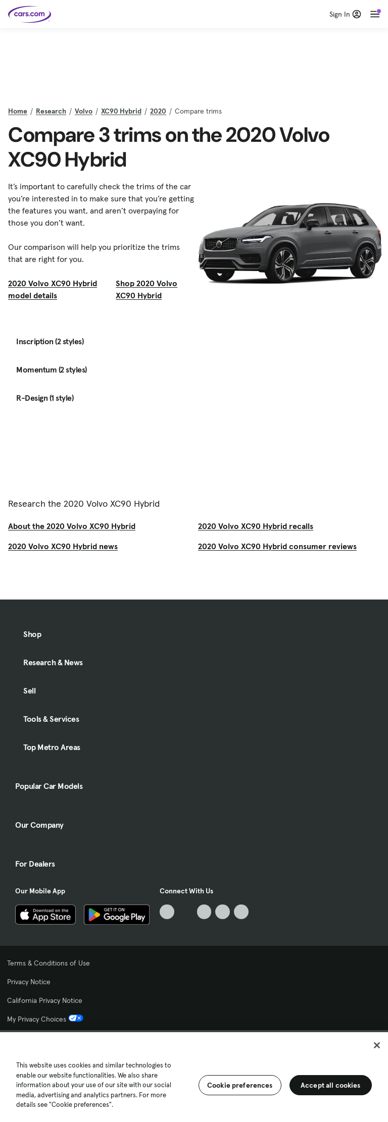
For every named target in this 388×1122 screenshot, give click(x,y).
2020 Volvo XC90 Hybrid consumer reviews (277, 546)
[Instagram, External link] (222, 911)
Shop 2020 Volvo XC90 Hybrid (146, 289)
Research (51, 111)
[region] (194, 1076)
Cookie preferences (240, 1085)
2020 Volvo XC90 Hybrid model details (52, 289)
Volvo (83, 111)
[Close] (377, 1045)
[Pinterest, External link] (241, 911)
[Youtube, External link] (204, 911)
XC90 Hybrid (121, 111)
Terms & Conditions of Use (48, 963)
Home (17, 111)
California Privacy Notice (44, 1000)
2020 (158, 111)
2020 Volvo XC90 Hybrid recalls (255, 526)
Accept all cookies (331, 1085)
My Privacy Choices (45, 1019)
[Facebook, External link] (185, 911)
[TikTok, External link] (167, 911)
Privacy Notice (29, 981)
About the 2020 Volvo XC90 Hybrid (71, 526)
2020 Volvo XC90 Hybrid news (63, 546)
